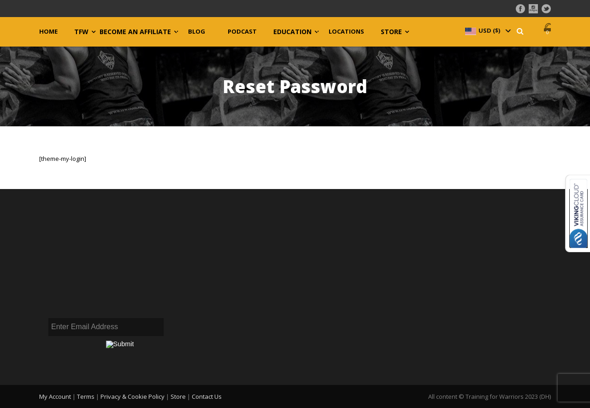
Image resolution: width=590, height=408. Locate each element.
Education (292, 32)
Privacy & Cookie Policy (132, 396)
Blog (196, 32)
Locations (346, 32)
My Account (55, 396)
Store (391, 32)
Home (48, 32)
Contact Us (207, 396)
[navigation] (487, 30)
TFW (81, 32)
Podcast (242, 32)
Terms (85, 396)
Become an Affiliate (135, 32)
